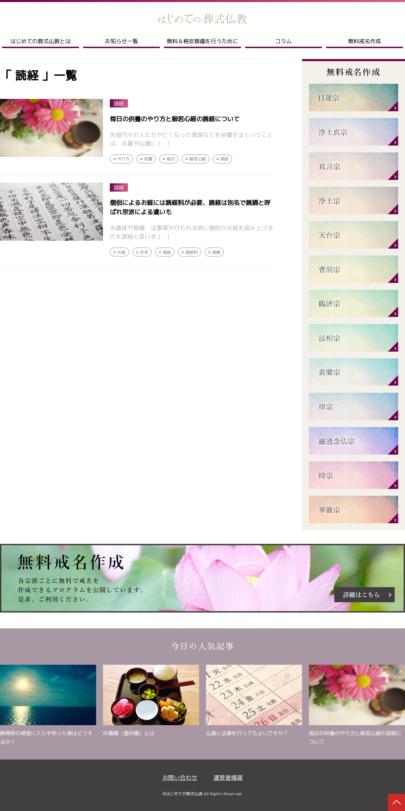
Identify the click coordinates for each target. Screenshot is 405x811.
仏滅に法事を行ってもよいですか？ (247, 733)
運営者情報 (228, 777)
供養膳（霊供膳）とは (128, 733)
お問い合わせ (179, 777)
